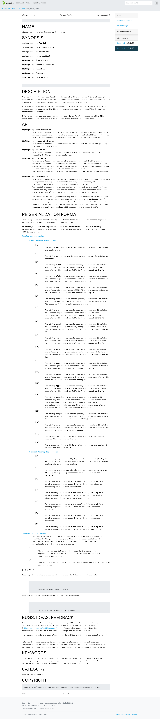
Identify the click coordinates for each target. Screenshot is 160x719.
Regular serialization (33, 236)
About (28, 3)
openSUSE (20, 3)
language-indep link (124, 20)
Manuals (6, 8)
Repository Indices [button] (39, 3)
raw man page (122, 26)
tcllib (23, 8)
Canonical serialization (34, 534)
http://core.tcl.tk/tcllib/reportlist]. (43, 628)
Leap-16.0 (121, 43)
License (135, 714)
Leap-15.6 (16, 8)
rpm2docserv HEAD (123, 714)
